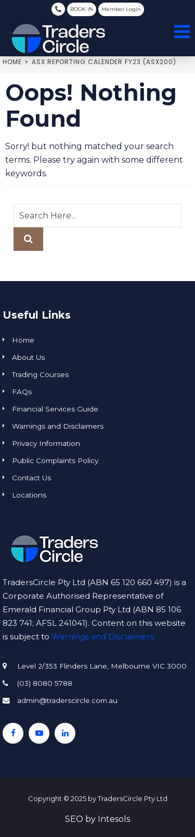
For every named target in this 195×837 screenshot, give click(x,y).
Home (12, 61)
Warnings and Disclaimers (57, 426)
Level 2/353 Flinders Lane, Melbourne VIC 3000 (102, 666)
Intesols (114, 819)
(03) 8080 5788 (58, 9)
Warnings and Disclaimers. (103, 636)
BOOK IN (81, 9)
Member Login (121, 9)
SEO (74, 819)
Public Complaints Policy (55, 460)
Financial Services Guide (55, 409)
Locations (29, 495)
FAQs (22, 391)
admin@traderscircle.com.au (67, 700)
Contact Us (31, 478)
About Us (28, 357)
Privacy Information (46, 443)
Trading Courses (40, 374)
